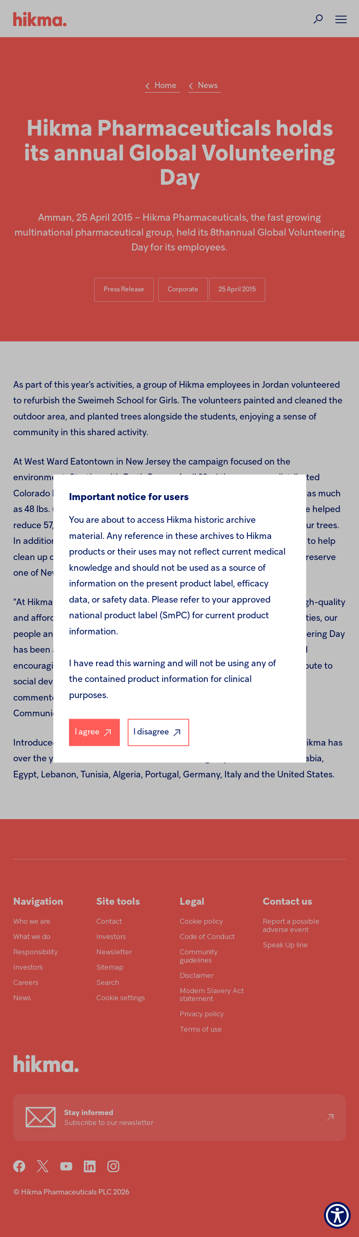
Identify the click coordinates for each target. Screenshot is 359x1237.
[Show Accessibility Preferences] (337, 1215)
